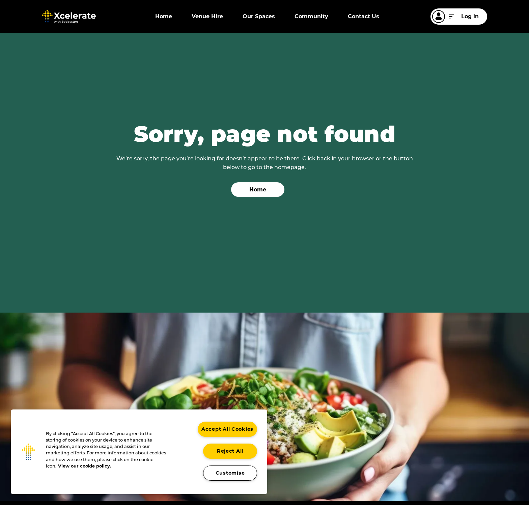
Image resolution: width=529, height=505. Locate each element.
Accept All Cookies (227, 429)
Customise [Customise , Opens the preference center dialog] (230, 473)
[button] (28, 451)
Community (311, 16)
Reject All (230, 451)
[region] (139, 451)
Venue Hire (207, 16)
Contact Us (363, 16)
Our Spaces (259, 16)
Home (163, 16)
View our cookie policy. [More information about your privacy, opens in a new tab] (84, 466)
